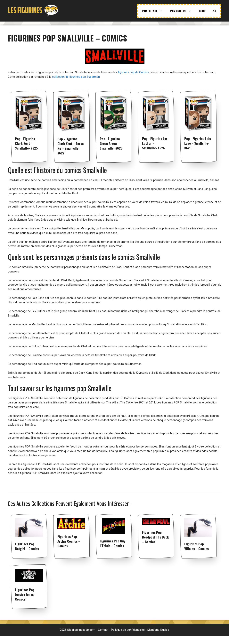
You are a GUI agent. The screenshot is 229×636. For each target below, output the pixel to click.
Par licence (154, 11)
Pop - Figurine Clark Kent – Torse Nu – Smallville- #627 (70, 145)
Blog (202, 11)
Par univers (182, 11)
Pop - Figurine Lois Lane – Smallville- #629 (197, 143)
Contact (103, 629)
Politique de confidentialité (128, 629)
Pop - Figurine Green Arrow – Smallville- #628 (111, 143)
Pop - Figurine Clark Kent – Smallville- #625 (26, 143)
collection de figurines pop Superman (76, 76)
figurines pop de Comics (133, 72)
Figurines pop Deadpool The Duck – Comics (155, 537)
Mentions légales (158, 629)
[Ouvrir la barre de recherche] (214, 11)
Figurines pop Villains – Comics (196, 546)
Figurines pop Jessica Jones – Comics (25, 594)
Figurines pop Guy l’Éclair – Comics (112, 543)
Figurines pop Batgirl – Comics (27, 546)
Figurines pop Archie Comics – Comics (68, 541)
